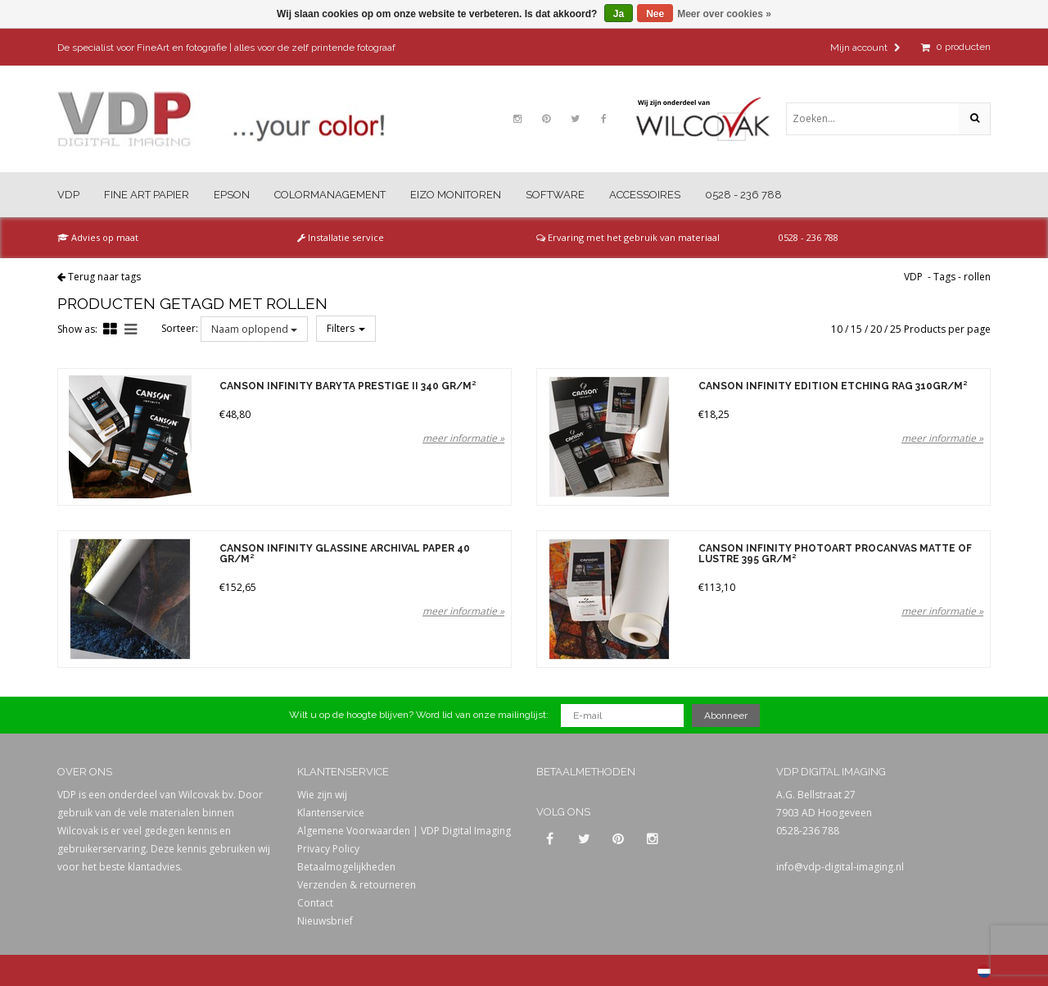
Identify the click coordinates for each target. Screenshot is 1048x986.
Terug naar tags (104, 277)
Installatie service (340, 237)
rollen (977, 277)
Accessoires (644, 195)
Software (555, 195)
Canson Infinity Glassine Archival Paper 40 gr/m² (344, 554)
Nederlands (984, 971)
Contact (315, 903)
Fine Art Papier (146, 195)
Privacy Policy (328, 849)
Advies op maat (97, 237)
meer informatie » (463, 438)
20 (876, 329)
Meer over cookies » (724, 14)
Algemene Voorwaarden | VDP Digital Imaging (404, 831)
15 (856, 329)
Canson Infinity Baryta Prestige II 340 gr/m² (347, 386)
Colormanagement (330, 195)
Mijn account (865, 47)
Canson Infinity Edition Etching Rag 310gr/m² (832, 386)
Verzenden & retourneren (356, 885)
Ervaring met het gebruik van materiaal (628, 237)
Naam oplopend (254, 329)
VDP (68, 195)
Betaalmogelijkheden (346, 867)
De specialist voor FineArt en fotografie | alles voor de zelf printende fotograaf (226, 47)
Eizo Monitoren (455, 195)
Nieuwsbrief (325, 921)
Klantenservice (330, 813)
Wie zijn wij (322, 795)
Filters (346, 328)
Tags (944, 277)
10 (836, 329)
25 (895, 329)
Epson (232, 195)
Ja (618, 14)
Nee (655, 14)
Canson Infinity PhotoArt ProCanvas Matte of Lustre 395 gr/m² (835, 554)
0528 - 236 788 (743, 195)
